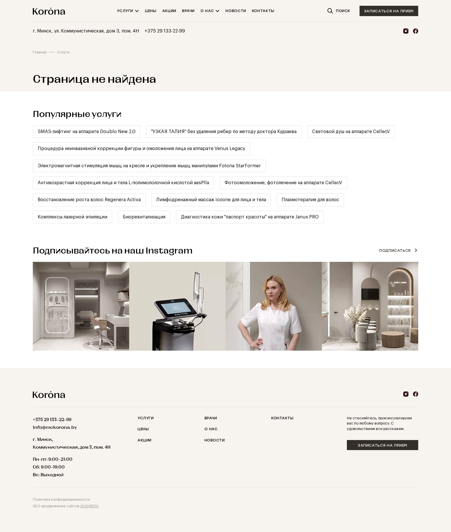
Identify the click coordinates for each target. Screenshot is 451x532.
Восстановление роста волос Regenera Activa (89, 199)
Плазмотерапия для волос (310, 199)
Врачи (211, 418)
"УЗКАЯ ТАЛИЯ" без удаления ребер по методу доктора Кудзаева (224, 131)
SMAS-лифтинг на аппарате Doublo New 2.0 (86, 131)
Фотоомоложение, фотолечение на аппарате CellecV (283, 182)
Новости (215, 440)
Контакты (282, 418)
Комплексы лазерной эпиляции (72, 217)
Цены (143, 429)
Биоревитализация (144, 217)
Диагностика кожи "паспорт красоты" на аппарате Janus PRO (250, 217)
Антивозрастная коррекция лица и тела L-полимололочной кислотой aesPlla (123, 182)
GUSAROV (89, 506)
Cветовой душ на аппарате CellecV (351, 131)
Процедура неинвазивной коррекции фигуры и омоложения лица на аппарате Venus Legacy (141, 148)
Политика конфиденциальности (61, 499)
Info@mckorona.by (55, 427)
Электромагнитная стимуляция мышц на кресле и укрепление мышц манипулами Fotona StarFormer (149, 166)
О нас (211, 429)
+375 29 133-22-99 (165, 31)
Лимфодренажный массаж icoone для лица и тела (211, 199)
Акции (144, 440)
